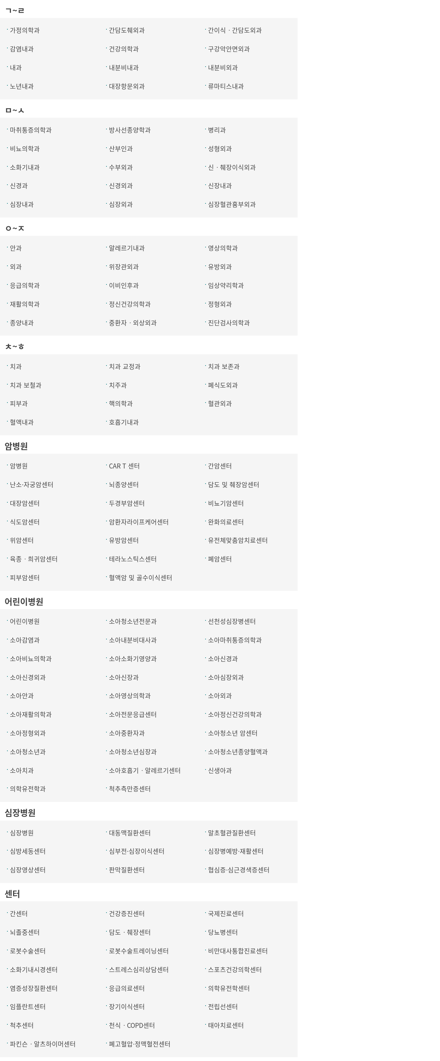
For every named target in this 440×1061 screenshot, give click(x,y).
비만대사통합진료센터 (238, 951)
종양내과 (22, 322)
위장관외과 (124, 266)
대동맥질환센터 (130, 833)
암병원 (19, 466)
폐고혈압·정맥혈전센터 (140, 1044)
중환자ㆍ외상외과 (133, 322)
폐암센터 (220, 559)
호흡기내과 (124, 422)
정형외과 (220, 304)
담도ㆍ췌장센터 (130, 932)
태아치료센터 (226, 1025)
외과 (16, 266)
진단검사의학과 (229, 322)
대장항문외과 (127, 86)
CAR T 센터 (124, 466)
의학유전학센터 (229, 988)
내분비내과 (124, 67)
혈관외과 (220, 403)
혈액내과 (22, 422)
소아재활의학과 (31, 714)
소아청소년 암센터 (233, 733)
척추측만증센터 (130, 788)
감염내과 (22, 49)
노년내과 (22, 86)
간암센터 (220, 466)
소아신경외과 (28, 677)
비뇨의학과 (25, 148)
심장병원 (22, 833)
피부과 (19, 403)
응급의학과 (25, 285)
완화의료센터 (226, 522)
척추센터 (22, 1025)
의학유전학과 (28, 788)
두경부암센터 (127, 503)
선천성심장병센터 (232, 621)
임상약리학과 (226, 285)
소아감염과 (25, 640)
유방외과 (220, 266)
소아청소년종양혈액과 (238, 751)
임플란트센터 (28, 1006)
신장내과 (220, 185)
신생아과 (220, 770)
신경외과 (121, 185)
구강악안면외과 (229, 49)
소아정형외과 (28, 733)
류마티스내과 (226, 86)
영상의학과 (223, 248)
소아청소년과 (28, 751)
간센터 (19, 913)
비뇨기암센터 (226, 503)
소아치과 (22, 770)
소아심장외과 (226, 677)
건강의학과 (124, 49)
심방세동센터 (28, 851)
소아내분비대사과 (133, 640)
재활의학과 (25, 304)
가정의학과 (25, 30)
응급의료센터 (127, 988)
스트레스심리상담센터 (139, 969)
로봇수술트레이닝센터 (139, 951)
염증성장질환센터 (34, 988)
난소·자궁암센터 (32, 484)
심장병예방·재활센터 (236, 851)
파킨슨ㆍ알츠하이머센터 (43, 1044)
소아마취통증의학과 (235, 640)
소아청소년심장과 (133, 751)
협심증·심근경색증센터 (239, 870)
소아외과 (220, 695)
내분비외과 (223, 67)
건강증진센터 (127, 913)
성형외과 (220, 148)
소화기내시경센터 (34, 969)
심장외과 (121, 204)
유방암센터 (124, 540)
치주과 (118, 385)
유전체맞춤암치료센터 (238, 540)
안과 (16, 248)
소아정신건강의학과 (235, 714)
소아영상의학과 (130, 695)
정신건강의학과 (130, 304)
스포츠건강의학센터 (235, 969)
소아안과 (22, 695)
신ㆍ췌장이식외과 (232, 167)
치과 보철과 (26, 385)
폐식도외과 (223, 385)
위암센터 (22, 540)
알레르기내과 (127, 248)
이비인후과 (124, 285)
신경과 (19, 185)
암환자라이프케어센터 (139, 522)
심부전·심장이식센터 (137, 851)
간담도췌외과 (127, 30)
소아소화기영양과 (133, 658)
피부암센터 (25, 577)
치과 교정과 (125, 366)
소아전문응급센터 (133, 714)
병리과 (217, 130)
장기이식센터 (127, 1006)
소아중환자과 (127, 733)
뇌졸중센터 (25, 932)
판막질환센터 (127, 870)
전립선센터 (223, 1006)
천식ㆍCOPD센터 (132, 1025)
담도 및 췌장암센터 (233, 484)
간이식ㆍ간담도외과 (235, 30)
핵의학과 (121, 403)
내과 (16, 67)
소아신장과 (124, 677)
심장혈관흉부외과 (232, 204)
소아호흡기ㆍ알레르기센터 (145, 770)
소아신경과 (223, 658)
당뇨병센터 (223, 932)
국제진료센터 (226, 913)
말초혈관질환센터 (232, 833)
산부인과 (121, 148)
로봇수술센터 (28, 951)
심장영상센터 (28, 870)
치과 (16, 366)
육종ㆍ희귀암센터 (34, 559)
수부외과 (121, 167)
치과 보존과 (224, 366)
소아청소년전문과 (133, 621)
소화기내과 (25, 167)
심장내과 (22, 204)
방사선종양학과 (130, 130)
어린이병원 (25, 621)
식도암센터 (25, 522)
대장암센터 (25, 503)
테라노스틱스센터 (133, 559)
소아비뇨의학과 (31, 658)
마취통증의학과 (31, 130)
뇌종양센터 (124, 484)
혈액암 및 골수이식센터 (140, 577)
